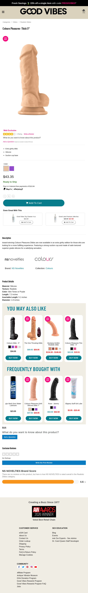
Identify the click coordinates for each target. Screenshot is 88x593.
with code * (44, 3)
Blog (54, 533)
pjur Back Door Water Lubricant (13, 404)
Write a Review (29, 134)
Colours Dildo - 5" (13, 343)
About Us (23, 535)
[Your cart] (83, 12)
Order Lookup (24, 541)
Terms (21, 549)
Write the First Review (44, 463)
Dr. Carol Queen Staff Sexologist (65, 541)
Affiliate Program (23, 572)
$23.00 (13, 411)
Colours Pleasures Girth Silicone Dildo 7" (33, 404)
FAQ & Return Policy (27, 552)
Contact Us (23, 538)
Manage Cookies (26, 555)
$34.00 (13, 351)
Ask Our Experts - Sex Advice (64, 538)
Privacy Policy (25, 546)
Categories (6, 22)
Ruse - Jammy (53, 404)
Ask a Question (8, 142)
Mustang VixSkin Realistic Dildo (53, 344)
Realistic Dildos (25, 22)
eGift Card (23, 533)
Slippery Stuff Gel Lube (73, 404)
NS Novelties (18, 268)
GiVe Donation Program (26, 578)
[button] (6, 168)
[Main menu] (3, 11)
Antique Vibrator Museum (27, 575)
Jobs (19, 586)
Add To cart (34, 203)
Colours (49, 268)
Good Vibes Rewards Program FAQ (31, 584)
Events (55, 535)
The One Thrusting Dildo (33, 343)
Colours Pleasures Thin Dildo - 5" (73, 344)
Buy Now (13, 358)
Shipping (22, 544)
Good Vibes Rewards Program (29, 581)
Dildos (15, 22)
